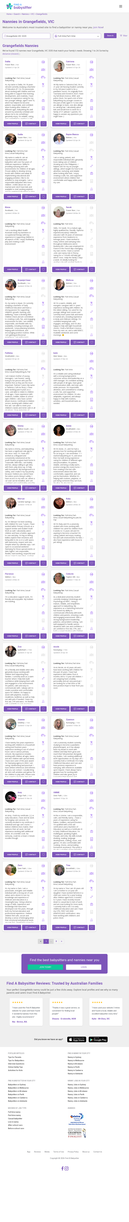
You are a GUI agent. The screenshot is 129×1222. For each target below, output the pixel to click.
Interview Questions (16, 1064)
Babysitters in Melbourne (18, 1088)
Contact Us (97, 1152)
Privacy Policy (73, 1152)
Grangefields (41, 14)
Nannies (25, 14)
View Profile (12, 124)
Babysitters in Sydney (17, 1085)
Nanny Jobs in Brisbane (77, 1091)
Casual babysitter (15, 1119)
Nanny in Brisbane (75, 1064)
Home (9, 14)
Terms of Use (58, 1152)
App (28, 1152)
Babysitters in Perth (16, 1094)
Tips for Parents (14, 1057)
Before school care (16, 1128)
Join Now (98, 27)
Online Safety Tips (15, 1067)
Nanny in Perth (74, 1067)
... (51, 941)
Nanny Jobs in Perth (76, 1094)
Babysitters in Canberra (17, 1098)
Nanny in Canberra (75, 1070)
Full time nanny (14, 1112)
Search (17, 14)
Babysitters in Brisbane (17, 1091)
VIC (32, 14)
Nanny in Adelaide (75, 1074)
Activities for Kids (15, 1070)
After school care (15, 1125)
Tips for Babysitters (16, 1060)
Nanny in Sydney (74, 1057)
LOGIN (84, 967)
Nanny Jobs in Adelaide (77, 1101)
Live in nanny (13, 1122)
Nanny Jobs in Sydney (77, 1085)
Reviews (37, 1152)
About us (86, 1152)
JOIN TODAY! (45, 967)
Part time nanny (14, 1115)
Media (47, 1152)
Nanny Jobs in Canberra (78, 1098)
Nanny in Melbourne (76, 1060)
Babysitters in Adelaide (17, 1101)
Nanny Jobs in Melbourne (78, 1088)
